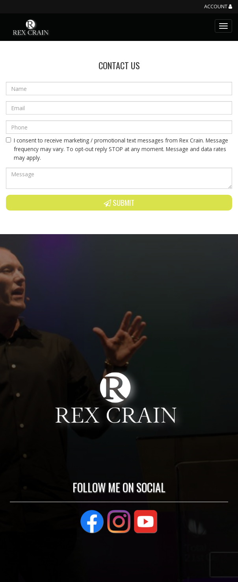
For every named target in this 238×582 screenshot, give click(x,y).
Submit (119, 202)
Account (218, 6)
